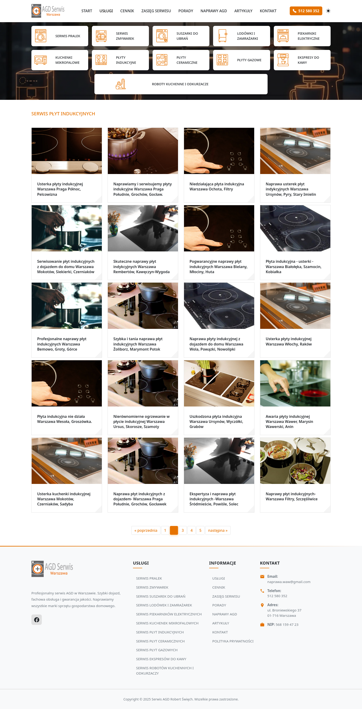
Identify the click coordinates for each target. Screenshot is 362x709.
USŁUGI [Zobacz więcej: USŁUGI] (218, 578)
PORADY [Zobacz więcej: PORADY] (219, 605)
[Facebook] (36, 619)
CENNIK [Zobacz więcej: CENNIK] (218, 587)
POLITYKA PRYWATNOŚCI (233, 641)
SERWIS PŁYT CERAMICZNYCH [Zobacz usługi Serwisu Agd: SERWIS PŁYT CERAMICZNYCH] (160, 641)
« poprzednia (145, 530)
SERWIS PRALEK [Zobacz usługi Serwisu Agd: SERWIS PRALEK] (149, 578)
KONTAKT (268, 10)
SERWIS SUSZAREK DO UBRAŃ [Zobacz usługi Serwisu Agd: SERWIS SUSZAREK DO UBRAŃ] (161, 596)
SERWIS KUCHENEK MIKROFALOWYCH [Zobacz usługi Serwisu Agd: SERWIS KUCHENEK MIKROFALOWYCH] (167, 623)
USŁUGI (106, 10)
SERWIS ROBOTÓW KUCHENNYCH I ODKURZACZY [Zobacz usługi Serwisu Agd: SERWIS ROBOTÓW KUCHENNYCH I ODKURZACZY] (165, 670)
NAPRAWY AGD (213, 10)
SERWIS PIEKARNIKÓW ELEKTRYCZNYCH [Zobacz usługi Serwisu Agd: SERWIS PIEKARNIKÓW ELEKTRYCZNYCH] (169, 614)
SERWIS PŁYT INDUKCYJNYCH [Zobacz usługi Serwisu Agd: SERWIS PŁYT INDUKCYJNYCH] (160, 632)
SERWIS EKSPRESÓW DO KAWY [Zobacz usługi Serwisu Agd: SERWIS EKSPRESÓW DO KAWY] (161, 659)
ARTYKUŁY (243, 10)
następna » (218, 530)
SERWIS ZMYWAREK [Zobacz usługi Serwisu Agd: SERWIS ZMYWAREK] (152, 587)
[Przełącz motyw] (328, 11)
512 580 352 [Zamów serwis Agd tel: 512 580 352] (306, 10)
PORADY (185, 10)
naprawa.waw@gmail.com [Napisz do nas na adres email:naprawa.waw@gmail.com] (289, 581)
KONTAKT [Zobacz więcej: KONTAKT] (220, 632)
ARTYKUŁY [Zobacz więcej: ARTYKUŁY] (220, 623)
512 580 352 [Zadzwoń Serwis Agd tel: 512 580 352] (277, 595)
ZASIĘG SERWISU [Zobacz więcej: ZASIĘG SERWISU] (226, 596)
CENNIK (127, 10)
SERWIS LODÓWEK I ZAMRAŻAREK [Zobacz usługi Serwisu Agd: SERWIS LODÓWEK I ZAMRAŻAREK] (164, 605)
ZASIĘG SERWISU (156, 10)
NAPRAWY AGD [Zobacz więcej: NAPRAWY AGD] (224, 614)
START (86, 10)
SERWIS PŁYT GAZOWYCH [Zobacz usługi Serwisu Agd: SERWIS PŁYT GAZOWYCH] (157, 650)
